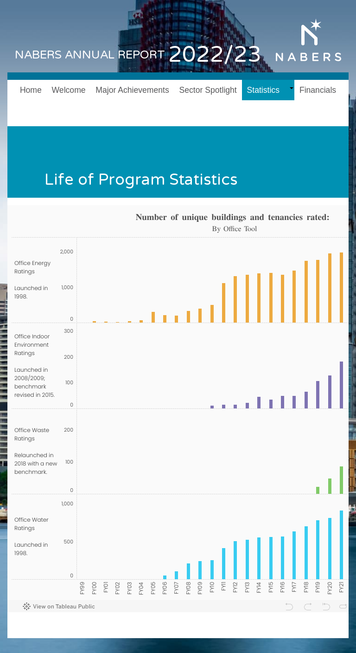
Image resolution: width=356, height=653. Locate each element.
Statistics (263, 90)
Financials (317, 90)
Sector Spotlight (208, 90)
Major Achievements (132, 90)
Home (31, 90)
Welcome (69, 90)
